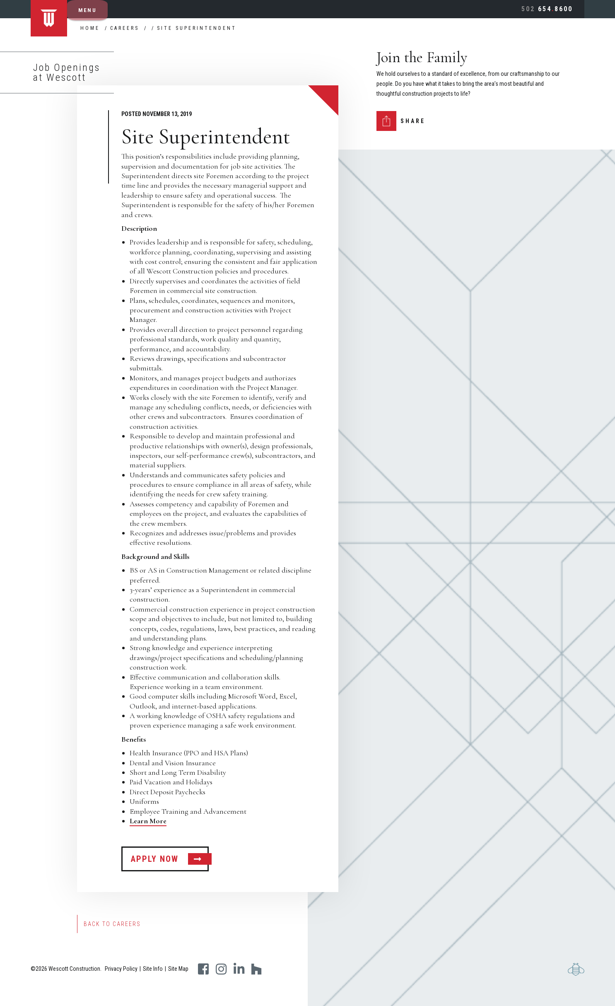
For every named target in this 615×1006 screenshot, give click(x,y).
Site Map (178, 968)
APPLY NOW (154, 859)
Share (412, 121)
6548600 (547, 9)
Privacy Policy (121, 968)
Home (90, 28)
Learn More (148, 820)
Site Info (153, 968)
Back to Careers (112, 924)
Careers (124, 28)
